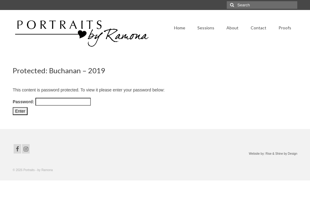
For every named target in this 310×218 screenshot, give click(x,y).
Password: (52, 102)
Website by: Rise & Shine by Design (273, 153)
